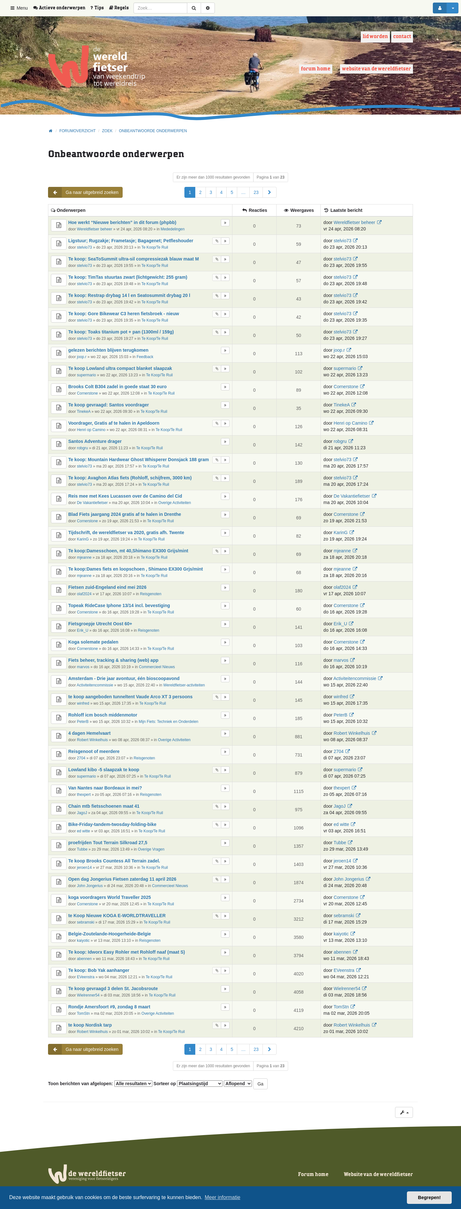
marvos (83, 667)
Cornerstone (87, 393)
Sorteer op (188, 1083)
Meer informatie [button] (222, 1197)
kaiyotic (83, 940)
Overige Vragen (151, 849)
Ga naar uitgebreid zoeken (83, 192)
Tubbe (82, 849)
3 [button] (211, 192)
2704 (81, 758)
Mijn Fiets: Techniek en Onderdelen (168, 721)
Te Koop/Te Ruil (155, 247)
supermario (86, 375)
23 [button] (256, 192)
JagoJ (82, 813)
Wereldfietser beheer (94, 229)
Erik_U (82, 630)
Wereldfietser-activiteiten (184, 685)
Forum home (315, 69)
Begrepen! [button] (429, 1197)
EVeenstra (85, 977)
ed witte (83, 831)
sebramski (85, 922)
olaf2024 (84, 594)
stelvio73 (84, 247)
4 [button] (221, 192)
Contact (402, 36)
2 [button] (200, 192)
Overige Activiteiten (174, 502)
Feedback (145, 357)
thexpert (84, 794)
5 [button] (231, 192)
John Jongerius (90, 886)
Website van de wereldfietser (376, 69)
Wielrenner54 (88, 995)
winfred (83, 703)
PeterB (82, 721)
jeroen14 (84, 867)
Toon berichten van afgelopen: (100, 1083)
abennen (84, 959)
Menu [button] (19, 8)
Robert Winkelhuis (92, 740)
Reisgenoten (150, 594)
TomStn (83, 1013)
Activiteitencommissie (95, 685)
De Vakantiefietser (92, 502)
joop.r (81, 357)
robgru (82, 448)
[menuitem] (61, 8)
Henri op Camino (91, 430)
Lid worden (375, 36)
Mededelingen (173, 229)
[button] (270, 192)
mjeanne (84, 557)
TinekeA (84, 411)
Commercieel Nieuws (157, 667)
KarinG (83, 539)
